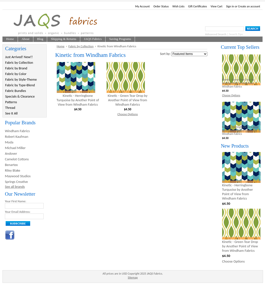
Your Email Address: (17, 212)
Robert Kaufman (16, 136)
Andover (11, 153)
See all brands (15, 186)
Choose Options (127, 114)
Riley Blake (12, 170)
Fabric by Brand (16, 68)
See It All (11, 113)
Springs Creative (16, 181)
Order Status (161, 6)
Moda (9, 142)
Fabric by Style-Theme (21, 79)
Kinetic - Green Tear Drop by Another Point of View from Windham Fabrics (127, 100)
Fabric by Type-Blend (20, 85)
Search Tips (236, 34)
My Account (142, 6)
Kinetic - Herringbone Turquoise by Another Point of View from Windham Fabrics (78, 100)
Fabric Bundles (15, 91)
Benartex (11, 165)
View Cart (216, 6)
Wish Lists (178, 6)
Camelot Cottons (17, 159)
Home (61, 46)
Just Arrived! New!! (19, 57)
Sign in (230, 6)
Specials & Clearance (20, 96)
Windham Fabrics (17, 131)
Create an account (249, 6)
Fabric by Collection (19, 62)
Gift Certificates (197, 6)
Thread (10, 107)
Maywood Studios (18, 176)
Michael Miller (15, 148)
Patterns (11, 102)
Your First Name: (15, 201)
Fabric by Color (15, 74)
